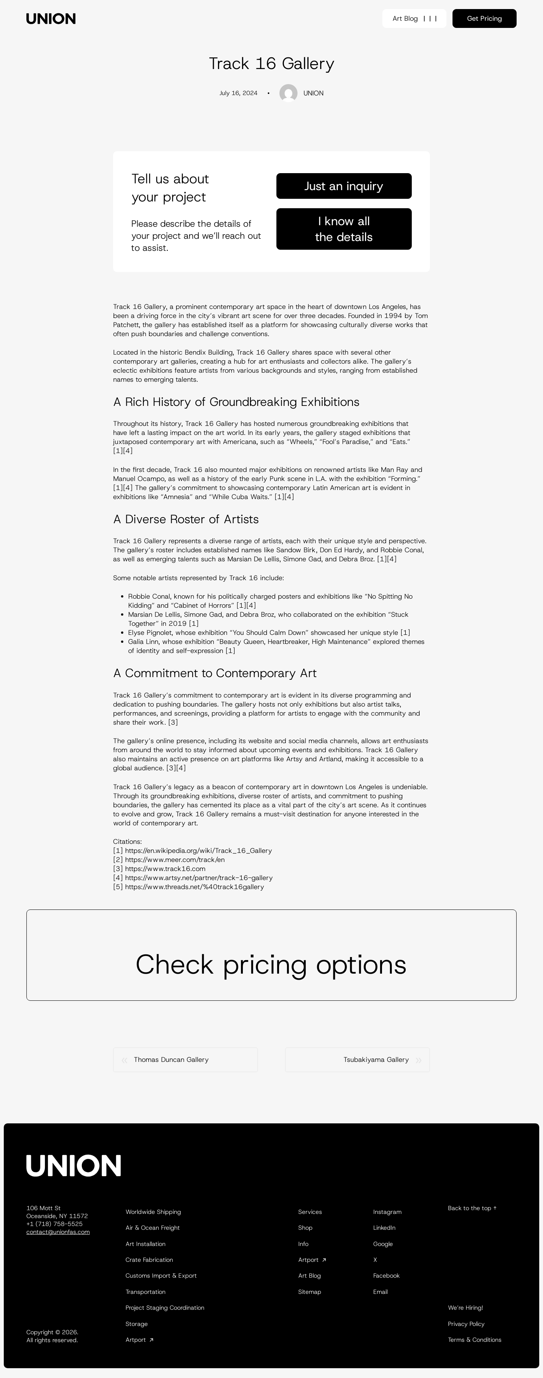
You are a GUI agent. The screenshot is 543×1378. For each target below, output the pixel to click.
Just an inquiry (343, 186)
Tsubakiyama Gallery (376, 1059)
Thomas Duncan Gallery (171, 1059)
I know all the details (344, 229)
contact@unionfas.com (58, 1232)
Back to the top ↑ (472, 1208)
